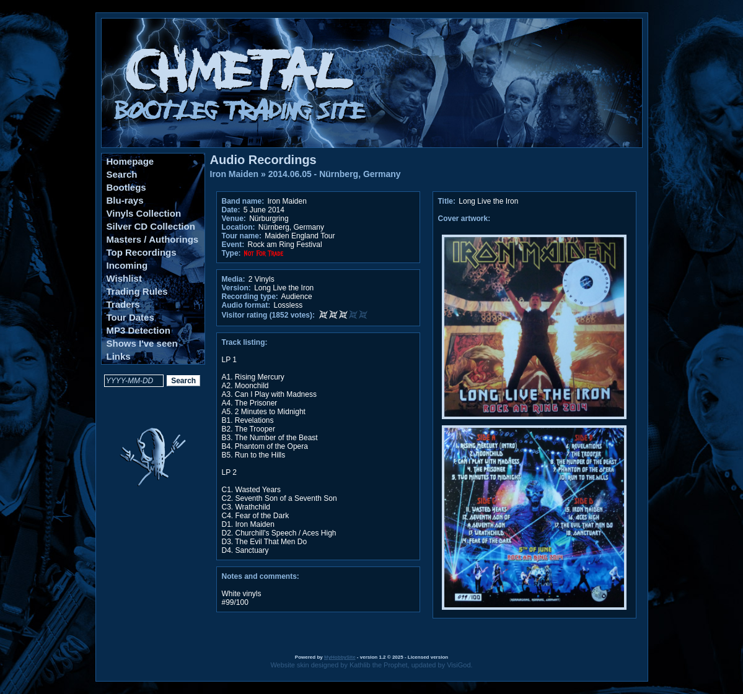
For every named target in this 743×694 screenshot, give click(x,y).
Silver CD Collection (151, 226)
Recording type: (250, 296)
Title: (448, 201)
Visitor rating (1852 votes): (268, 315)
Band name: (243, 201)
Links (119, 356)
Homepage (130, 161)
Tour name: (242, 236)
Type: (231, 253)
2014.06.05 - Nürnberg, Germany (334, 174)
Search (122, 174)
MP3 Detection (138, 330)
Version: (236, 288)
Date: (231, 210)
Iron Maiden (234, 174)
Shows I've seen (142, 343)
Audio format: (246, 305)
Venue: (234, 218)
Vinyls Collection (144, 213)
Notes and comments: (260, 576)
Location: (238, 227)
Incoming (127, 265)
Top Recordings (142, 252)
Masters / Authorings (153, 239)
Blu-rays (125, 200)
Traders (123, 304)
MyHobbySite (340, 657)
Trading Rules (137, 291)
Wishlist (124, 278)
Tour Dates (130, 317)
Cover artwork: (464, 218)
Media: (233, 279)
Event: (233, 244)
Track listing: (245, 342)
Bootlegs (126, 187)
